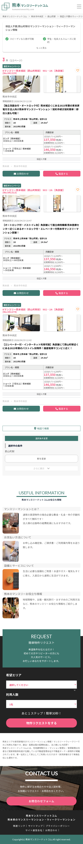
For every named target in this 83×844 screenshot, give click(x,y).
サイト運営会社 (33, 830)
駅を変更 (41, 458)
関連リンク (19, 826)
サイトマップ (35, 826)
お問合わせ (23, 173)
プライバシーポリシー (58, 826)
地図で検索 (43, 428)
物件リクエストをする (41, 723)
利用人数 (12, 694)
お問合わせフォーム (41, 801)
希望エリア (13, 675)
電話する (63, 173)
